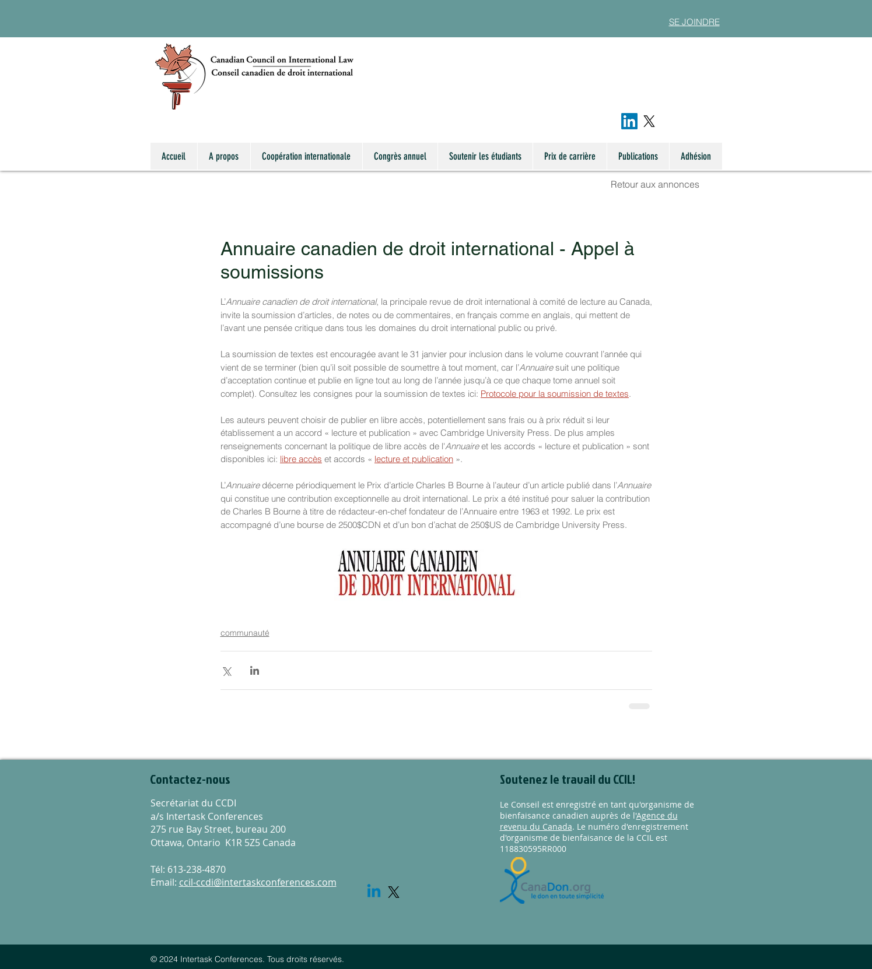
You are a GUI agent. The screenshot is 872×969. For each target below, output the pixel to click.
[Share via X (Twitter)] (226, 670)
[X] (649, 121)
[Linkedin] (374, 892)
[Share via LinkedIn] (254, 670)
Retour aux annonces (655, 184)
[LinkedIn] (629, 121)
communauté (244, 633)
